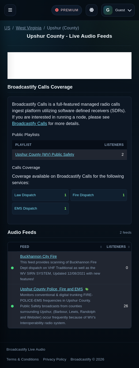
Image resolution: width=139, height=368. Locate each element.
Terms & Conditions (22, 359)
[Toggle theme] (91, 10)
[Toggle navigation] (10, 10)
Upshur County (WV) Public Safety (44, 154)
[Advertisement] (69, 65)
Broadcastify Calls (29, 123)
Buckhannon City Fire (38, 256)
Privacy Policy (54, 359)
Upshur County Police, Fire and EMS (51, 289)
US (7, 28)
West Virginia (29, 28)
